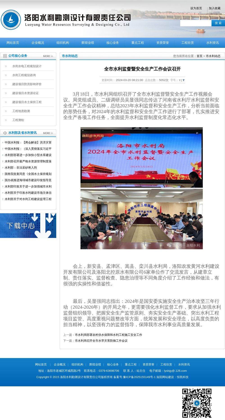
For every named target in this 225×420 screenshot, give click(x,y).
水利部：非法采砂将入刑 (21, 167)
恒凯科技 (183, 377)
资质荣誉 (162, 42)
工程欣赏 (187, 42)
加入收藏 (214, 8)
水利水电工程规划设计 (27, 66)
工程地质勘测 (21, 111)
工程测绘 (18, 120)
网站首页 (13, 42)
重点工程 (137, 42)
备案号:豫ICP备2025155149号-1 (134, 377)
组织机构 (62, 42)
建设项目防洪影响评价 (27, 84)
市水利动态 (213, 56)
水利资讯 (212, 42)
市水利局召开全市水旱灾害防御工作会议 (101, 340)
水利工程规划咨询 (24, 75)
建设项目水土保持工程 (27, 102)
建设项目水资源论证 (25, 93)
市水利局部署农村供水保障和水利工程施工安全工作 (108, 334)
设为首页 (196, 8)
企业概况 (38, 42)
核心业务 (112, 42)
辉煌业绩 (87, 42)
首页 (199, 56)
